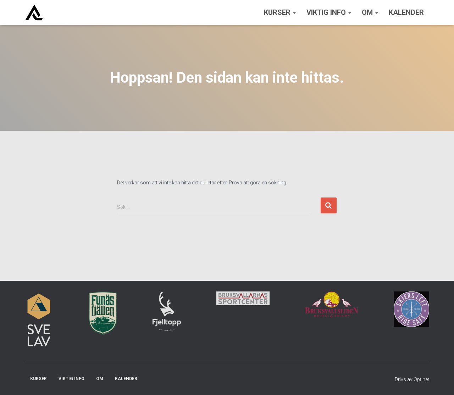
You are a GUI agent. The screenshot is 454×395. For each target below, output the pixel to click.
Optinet (421, 379)
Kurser (280, 12)
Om (370, 12)
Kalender (406, 12)
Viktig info (328, 12)
